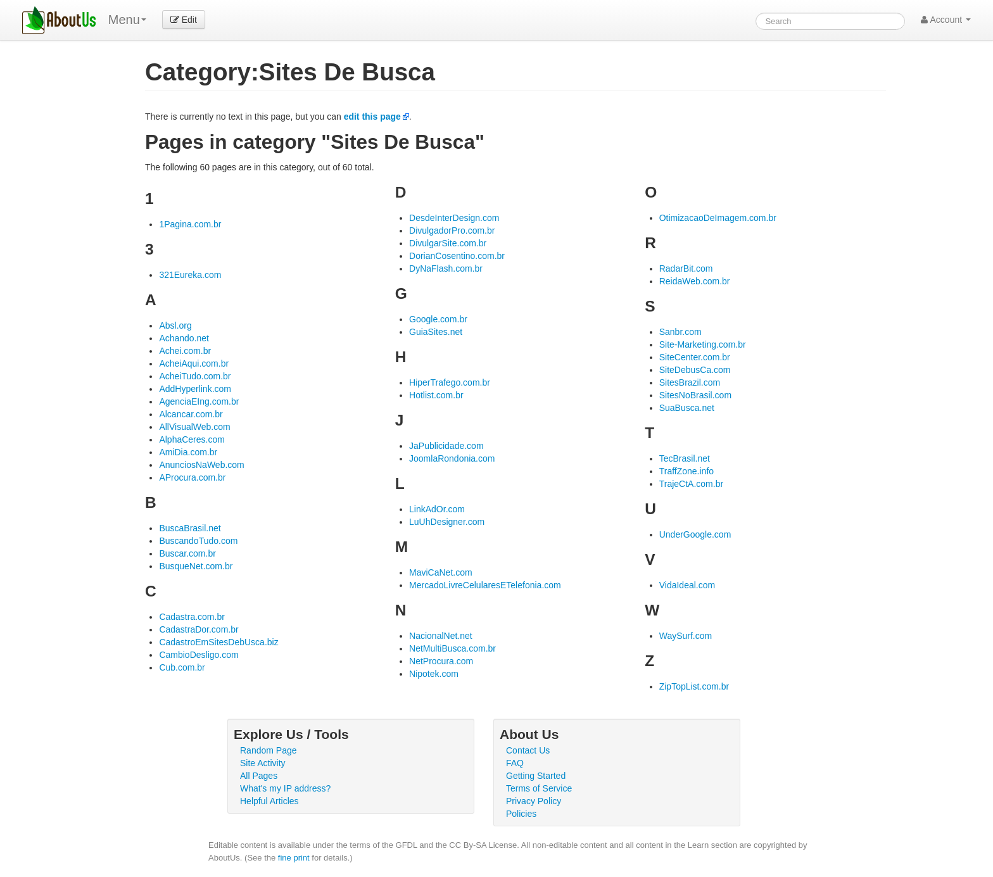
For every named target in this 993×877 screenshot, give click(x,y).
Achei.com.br (185, 351)
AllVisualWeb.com (194, 427)
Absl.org (175, 325)
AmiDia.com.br (188, 452)
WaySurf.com (685, 636)
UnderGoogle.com (695, 534)
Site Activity (263, 763)
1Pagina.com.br (190, 224)
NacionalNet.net (440, 636)
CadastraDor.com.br (198, 629)
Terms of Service (539, 788)
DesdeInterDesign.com (454, 218)
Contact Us (528, 750)
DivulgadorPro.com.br (452, 230)
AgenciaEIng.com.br (199, 401)
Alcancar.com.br (190, 414)
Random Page (268, 750)
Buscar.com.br (187, 553)
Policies (521, 814)
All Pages (258, 776)
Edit (183, 20)
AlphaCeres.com (192, 439)
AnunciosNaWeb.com (201, 465)
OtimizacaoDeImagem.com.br (717, 218)
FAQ (515, 763)
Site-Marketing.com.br (702, 344)
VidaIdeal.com (687, 585)
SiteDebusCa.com (695, 370)
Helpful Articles (269, 801)
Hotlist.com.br (436, 395)
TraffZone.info (686, 471)
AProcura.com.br (192, 477)
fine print (294, 857)
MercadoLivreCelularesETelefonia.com (485, 585)
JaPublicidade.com (446, 446)
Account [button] (946, 20)
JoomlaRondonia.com (452, 458)
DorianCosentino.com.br (457, 256)
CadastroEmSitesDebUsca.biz (218, 642)
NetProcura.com (441, 661)
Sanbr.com (680, 332)
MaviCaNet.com (440, 572)
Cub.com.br (182, 667)
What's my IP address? (285, 788)
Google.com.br (438, 319)
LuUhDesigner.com (446, 522)
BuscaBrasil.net (189, 528)
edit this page (372, 116)
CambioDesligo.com (198, 655)
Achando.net (184, 338)
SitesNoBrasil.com (695, 395)
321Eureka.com (190, 275)
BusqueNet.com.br (195, 566)
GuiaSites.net (435, 332)
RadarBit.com (686, 268)
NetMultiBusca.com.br (452, 648)
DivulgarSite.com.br (447, 243)
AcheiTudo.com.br (195, 376)
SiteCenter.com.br (694, 357)
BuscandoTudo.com (198, 541)
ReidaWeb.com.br (694, 281)
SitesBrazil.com (689, 382)
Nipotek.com (434, 674)
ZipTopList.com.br (694, 686)
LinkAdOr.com (437, 509)
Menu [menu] (127, 20)
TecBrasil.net (684, 458)
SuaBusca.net (686, 408)
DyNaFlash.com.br (446, 268)
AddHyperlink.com (195, 389)
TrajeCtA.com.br (691, 484)
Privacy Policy (533, 801)
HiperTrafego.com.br (449, 382)
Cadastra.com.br (191, 617)
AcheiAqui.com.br (194, 363)
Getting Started (536, 776)
